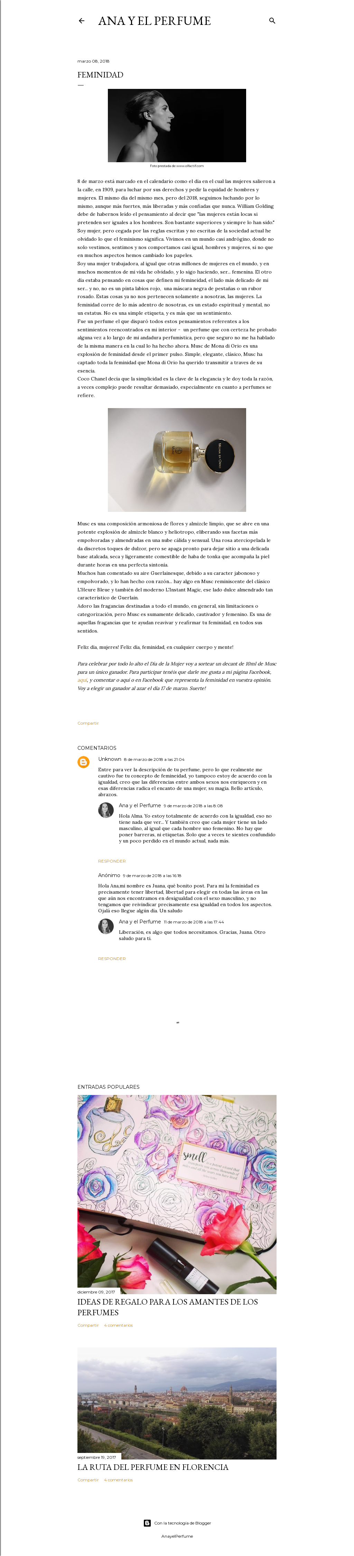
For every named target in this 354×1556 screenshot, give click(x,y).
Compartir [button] (88, 723)
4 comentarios (118, 1325)
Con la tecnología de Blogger (177, 1523)
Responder (112, 861)
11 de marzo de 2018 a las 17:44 (194, 921)
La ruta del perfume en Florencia (153, 1467)
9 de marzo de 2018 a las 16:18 (152, 875)
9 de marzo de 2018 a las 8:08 (193, 805)
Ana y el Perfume (154, 20)
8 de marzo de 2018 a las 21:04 (154, 759)
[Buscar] (272, 19)
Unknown (109, 759)
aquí (82, 680)
